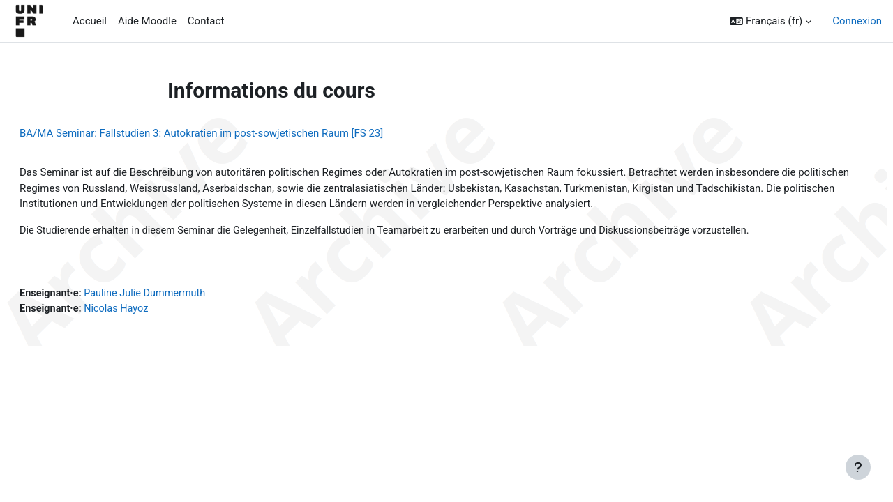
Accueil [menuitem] (90, 21)
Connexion (857, 21)
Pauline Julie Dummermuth (183, 295)
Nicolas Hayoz (153, 310)
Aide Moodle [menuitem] (147, 21)
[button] (770, 21)
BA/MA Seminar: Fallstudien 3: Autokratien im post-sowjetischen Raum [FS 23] (235, 133)
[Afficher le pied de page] (858, 467)
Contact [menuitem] (206, 21)
